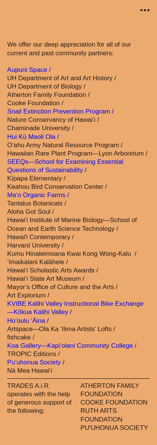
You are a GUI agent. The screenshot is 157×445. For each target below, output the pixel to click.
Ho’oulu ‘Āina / (28, 320)
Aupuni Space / (29, 69)
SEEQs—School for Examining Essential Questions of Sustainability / (65, 166)
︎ (144, 10)
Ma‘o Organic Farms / (38, 195)
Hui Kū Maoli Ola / (33, 136)
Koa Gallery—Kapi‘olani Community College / (72, 345)
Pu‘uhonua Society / (35, 362)
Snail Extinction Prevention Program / (60, 111)
